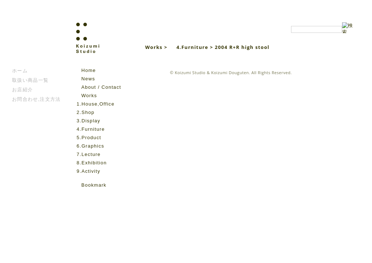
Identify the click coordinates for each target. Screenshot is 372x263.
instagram (91, 196)
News (88, 78)
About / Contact (101, 87)
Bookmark (93, 185)
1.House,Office (96, 104)
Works (89, 95)
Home (88, 70)
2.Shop (85, 112)
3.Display (88, 120)
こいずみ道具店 (34, 44)
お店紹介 (22, 89)
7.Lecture (89, 154)
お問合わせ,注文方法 (36, 99)
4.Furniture (91, 129)
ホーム (20, 70)
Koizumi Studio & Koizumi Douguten (212, 72)
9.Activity (88, 171)
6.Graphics (90, 146)
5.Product (89, 137)
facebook (80, 196)
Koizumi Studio (103, 44)
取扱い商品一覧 (30, 80)
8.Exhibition (92, 162)
